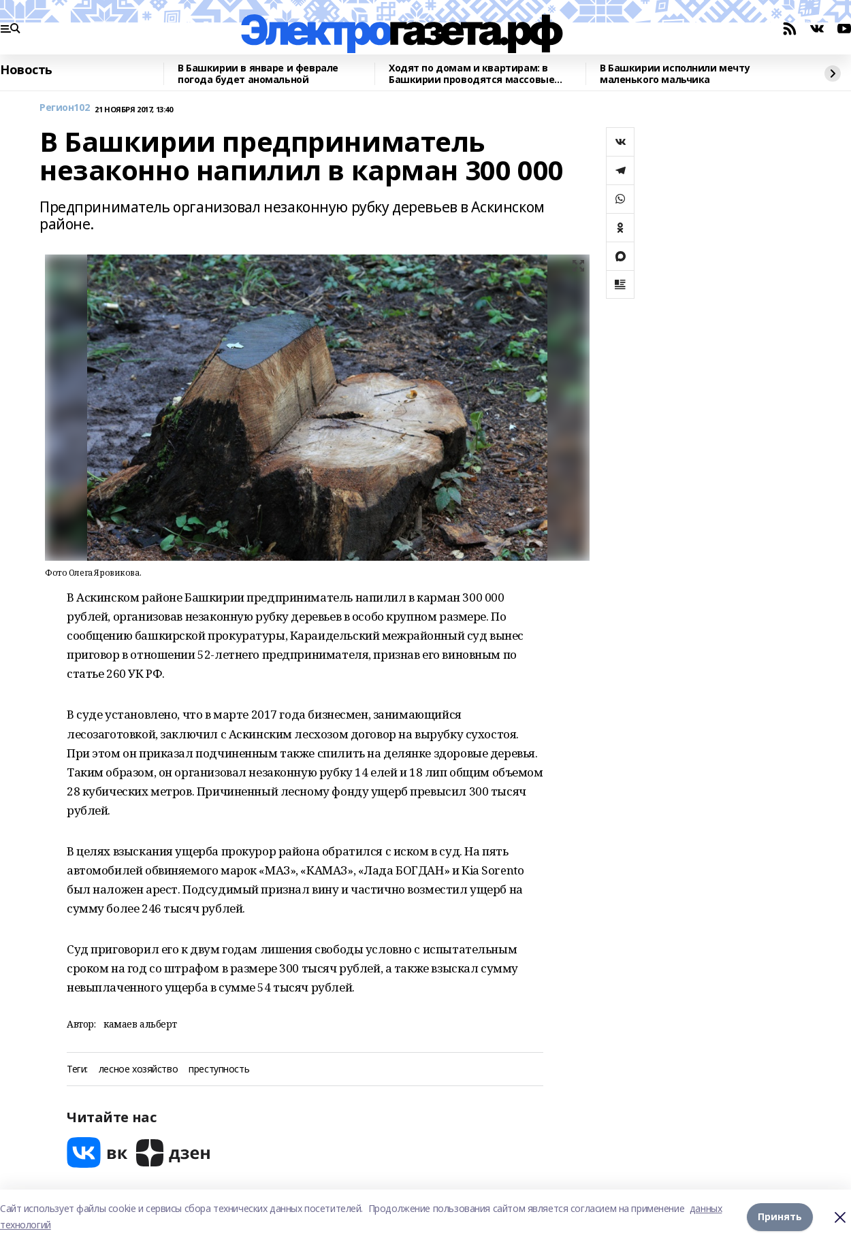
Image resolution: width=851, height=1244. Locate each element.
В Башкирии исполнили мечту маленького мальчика (675, 74)
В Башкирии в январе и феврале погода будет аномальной (258, 74)
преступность (219, 1069)
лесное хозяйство (138, 1069)
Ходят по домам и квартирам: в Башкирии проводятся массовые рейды (471, 74)
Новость (26, 70)
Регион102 (64, 108)
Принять (780, 1216)
